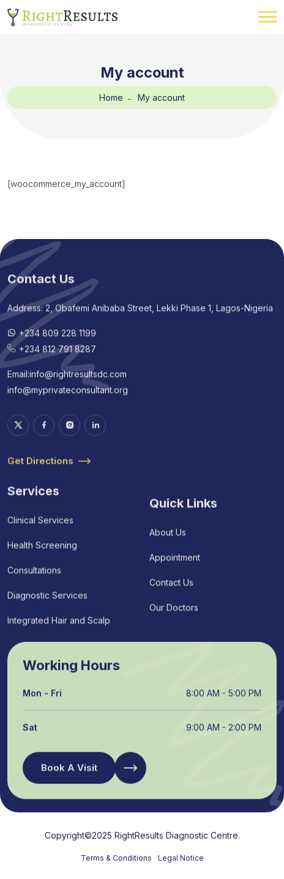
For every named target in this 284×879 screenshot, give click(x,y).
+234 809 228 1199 (57, 344)
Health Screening (42, 556)
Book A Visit (69, 779)
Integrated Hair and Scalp (58, 631)
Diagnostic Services (47, 606)
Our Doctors (173, 619)
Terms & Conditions (116, 857)
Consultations (34, 581)
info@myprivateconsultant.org (67, 401)
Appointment (174, 569)
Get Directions (49, 472)
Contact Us (171, 594)
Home (111, 97)
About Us (167, 544)
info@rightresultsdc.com (78, 385)
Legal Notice (181, 857)
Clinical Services (40, 531)
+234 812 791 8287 (57, 360)
